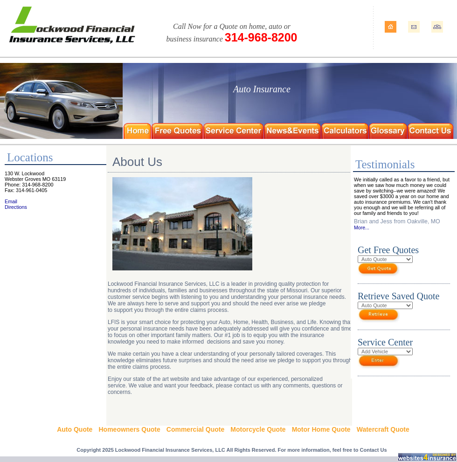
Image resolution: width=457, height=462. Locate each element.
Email (11, 201)
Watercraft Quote (383, 429)
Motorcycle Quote (257, 429)
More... (361, 227)
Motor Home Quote (321, 429)
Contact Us (373, 450)
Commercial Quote (195, 429)
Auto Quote (74, 429)
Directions (16, 207)
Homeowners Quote (129, 429)
